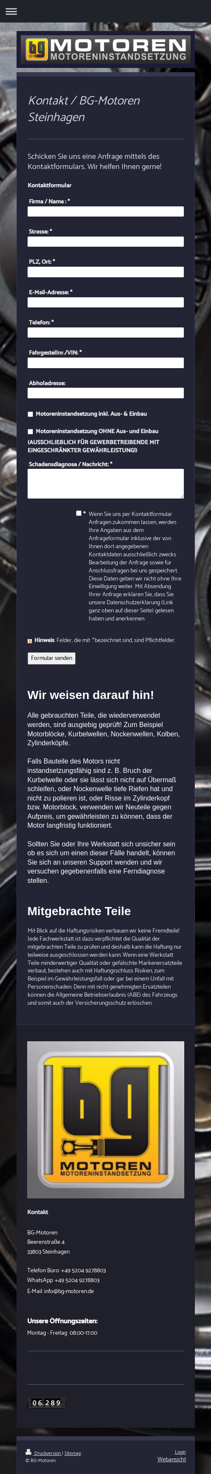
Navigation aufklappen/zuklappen (105, 11)
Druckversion (43, 1453)
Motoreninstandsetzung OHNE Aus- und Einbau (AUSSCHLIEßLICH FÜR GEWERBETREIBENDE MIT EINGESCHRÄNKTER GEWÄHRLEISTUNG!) (93, 441)
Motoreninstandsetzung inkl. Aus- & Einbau (91, 414)
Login (180, 1452)
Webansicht (172, 1460)
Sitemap (73, 1453)
